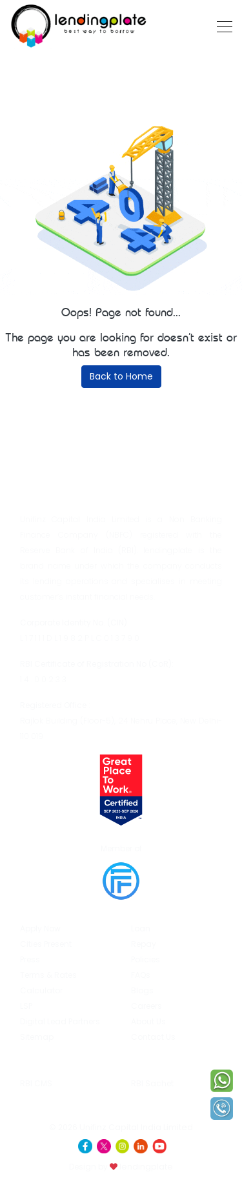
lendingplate (145, 1166)
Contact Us (153, 1036)
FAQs (140, 974)
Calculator (41, 990)
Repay (143, 943)
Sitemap (37, 1036)
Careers (146, 1005)
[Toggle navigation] (220, 26)
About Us (148, 1021)
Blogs (142, 990)
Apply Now (40, 928)
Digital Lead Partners (60, 1021)
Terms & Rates (48, 974)
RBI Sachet (157, 1069)
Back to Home (121, 376)
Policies (145, 959)
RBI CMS (36, 1067)
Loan (140, 928)
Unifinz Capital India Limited (136, 1127)
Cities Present (46, 943)
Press (30, 959)
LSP (26, 1005)
